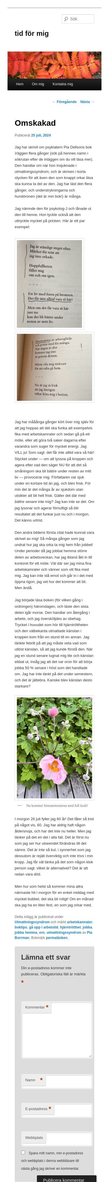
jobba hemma (26, 933)
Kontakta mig (63, 84)
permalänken (56, 938)
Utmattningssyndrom (32, 922)
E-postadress (38, 1109)
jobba (87, 927)
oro (42, 933)
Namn (34, 1080)
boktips (21, 927)
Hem (19, 84)
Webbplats (34, 1137)
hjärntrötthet (70, 927)
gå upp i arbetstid (43, 927)
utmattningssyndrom (64, 933)
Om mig (38, 84)
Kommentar (37, 1007)
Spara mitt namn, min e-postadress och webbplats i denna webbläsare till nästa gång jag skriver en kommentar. (52, 1161)
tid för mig (32, 33)
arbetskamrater (79, 922)
